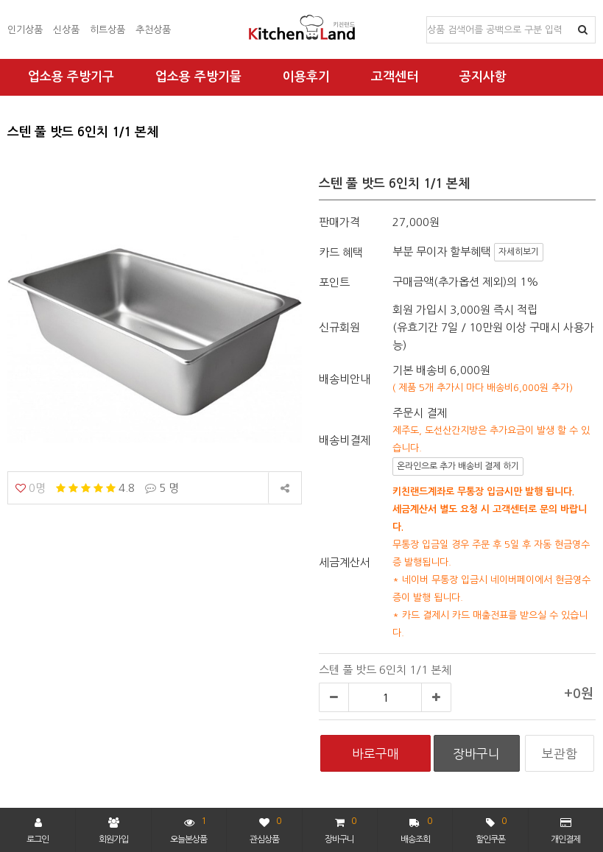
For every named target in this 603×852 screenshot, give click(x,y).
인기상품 (25, 30)
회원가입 (113, 830)
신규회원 (339, 327)
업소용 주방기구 (71, 77)
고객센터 (394, 77)
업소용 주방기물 (198, 77)
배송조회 (416, 829)
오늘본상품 (188, 829)
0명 (30, 487)
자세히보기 (518, 251)
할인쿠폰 (491, 829)
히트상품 (107, 30)
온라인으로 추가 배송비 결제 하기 (458, 466)
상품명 (427, 17)
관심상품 (265, 829)
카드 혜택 (341, 252)
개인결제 (565, 830)
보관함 (559, 753)
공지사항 (483, 77)
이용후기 (306, 77)
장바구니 (340, 829)
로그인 (38, 830)
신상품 (66, 30)
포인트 (334, 282)
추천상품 (153, 30)
